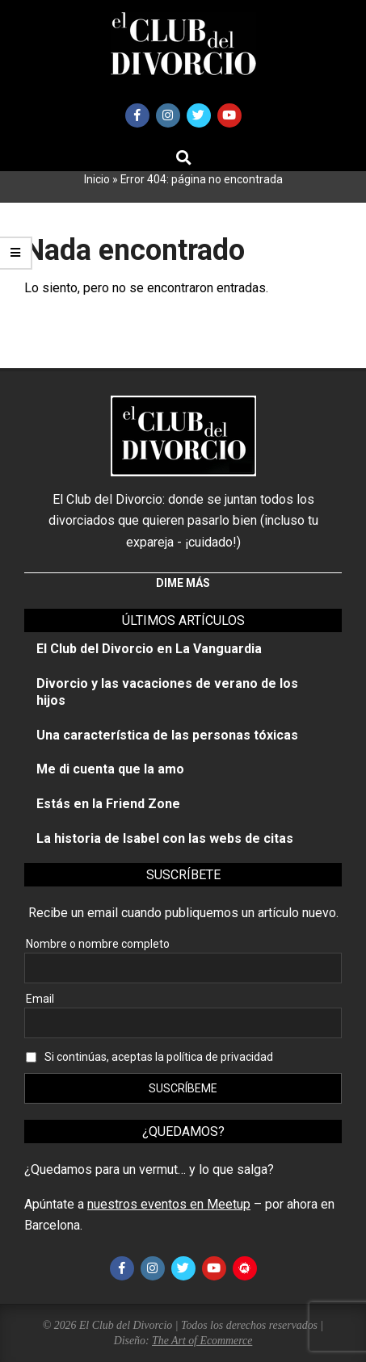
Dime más (183, 582)
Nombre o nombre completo (98, 943)
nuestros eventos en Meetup (168, 1204)
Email (40, 998)
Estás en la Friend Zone (108, 803)
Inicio (97, 179)
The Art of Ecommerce (202, 1341)
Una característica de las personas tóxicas (167, 735)
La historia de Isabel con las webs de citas (164, 838)
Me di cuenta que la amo (110, 769)
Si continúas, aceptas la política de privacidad (158, 1056)
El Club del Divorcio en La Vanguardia (149, 648)
